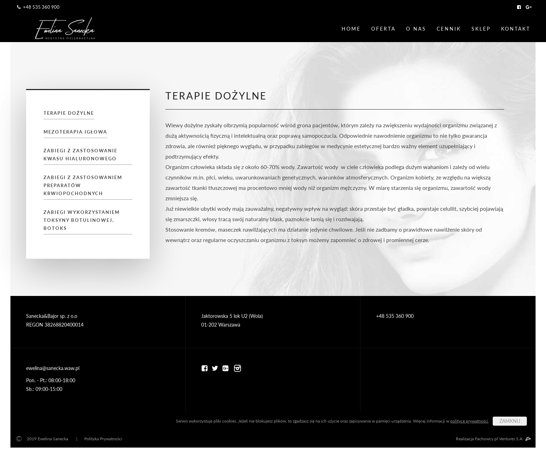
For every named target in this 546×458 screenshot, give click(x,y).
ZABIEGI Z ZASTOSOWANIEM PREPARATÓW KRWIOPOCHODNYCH (83, 185)
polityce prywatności (469, 421)
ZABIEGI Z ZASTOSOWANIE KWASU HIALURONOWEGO (80, 154)
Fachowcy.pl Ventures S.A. (502, 438)
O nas (416, 29)
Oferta (383, 29)
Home (351, 29)
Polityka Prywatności (103, 438)
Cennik (449, 29)
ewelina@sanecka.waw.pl (52, 368)
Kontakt (515, 29)
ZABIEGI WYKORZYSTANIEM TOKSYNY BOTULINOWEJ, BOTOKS (82, 220)
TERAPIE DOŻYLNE (69, 113)
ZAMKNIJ (509, 421)
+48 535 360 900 (38, 7)
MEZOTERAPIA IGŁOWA (75, 132)
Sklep (481, 29)
